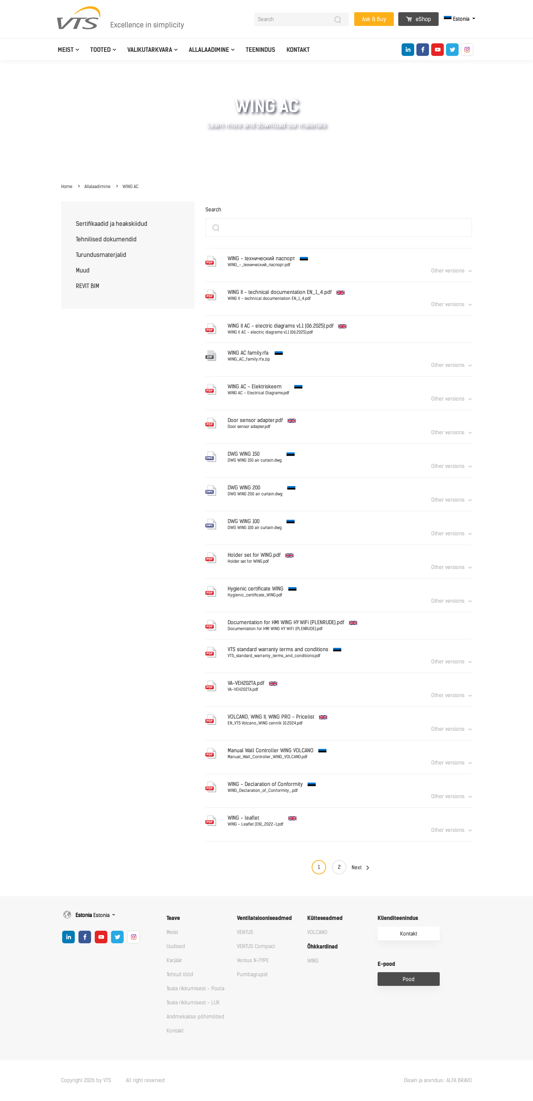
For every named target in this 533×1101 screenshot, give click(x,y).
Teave (173, 918)
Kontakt (298, 49)
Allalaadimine (209, 49)
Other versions (448, 271)
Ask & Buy (374, 19)
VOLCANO (317, 932)
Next (357, 867)
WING (313, 961)
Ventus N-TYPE (253, 960)
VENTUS (245, 932)
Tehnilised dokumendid (106, 239)
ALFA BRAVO (459, 1080)
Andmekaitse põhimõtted (195, 1017)
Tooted (100, 49)
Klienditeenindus (398, 918)
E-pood (386, 964)
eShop (418, 19)
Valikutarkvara (149, 49)
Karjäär (174, 960)
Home (66, 186)
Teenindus (260, 49)
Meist (66, 49)
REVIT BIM (87, 286)
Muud (83, 270)
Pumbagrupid (252, 974)
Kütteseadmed (324, 918)
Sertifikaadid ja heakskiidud (111, 223)
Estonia (457, 19)
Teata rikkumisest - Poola (195, 988)
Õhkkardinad (322, 947)
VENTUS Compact (256, 946)
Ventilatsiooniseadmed (264, 918)
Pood (409, 979)
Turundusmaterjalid (101, 254)
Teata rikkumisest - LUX (193, 1003)
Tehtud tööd (180, 974)
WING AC (130, 186)
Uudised (176, 946)
